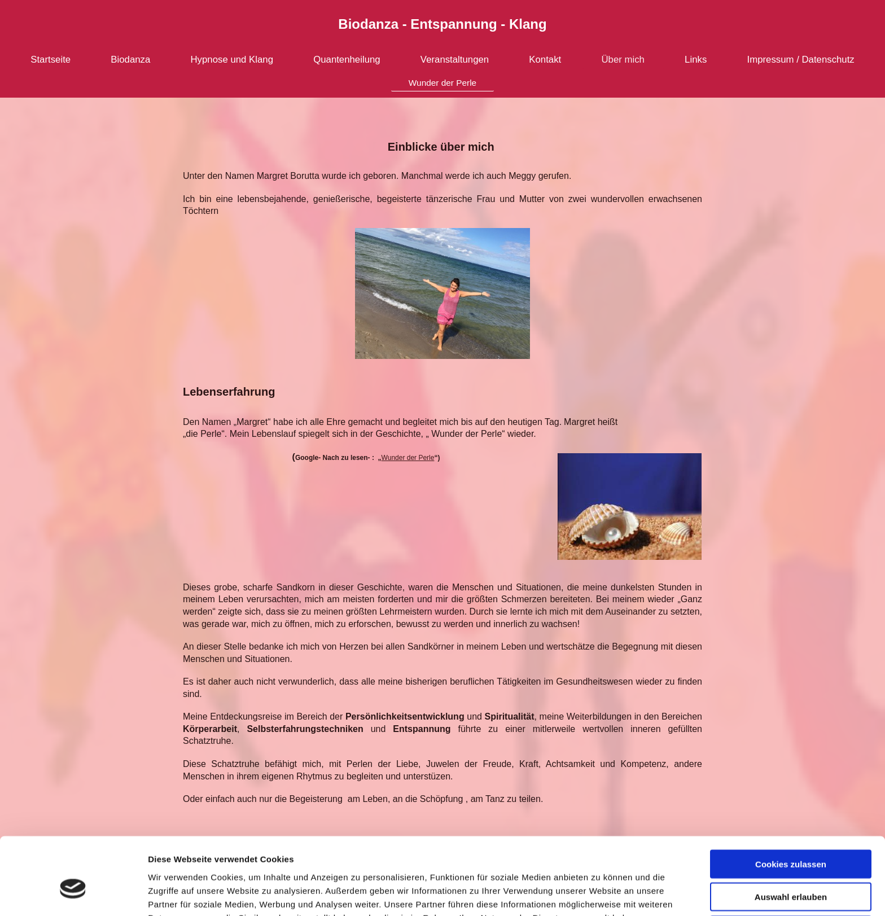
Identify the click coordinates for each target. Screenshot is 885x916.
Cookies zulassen (790, 803)
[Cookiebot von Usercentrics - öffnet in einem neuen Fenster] (73, 894)
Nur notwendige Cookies (790, 869)
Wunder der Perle (408, 458)
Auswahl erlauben (791, 837)
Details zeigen (600, 894)
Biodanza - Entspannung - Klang (442, 24)
